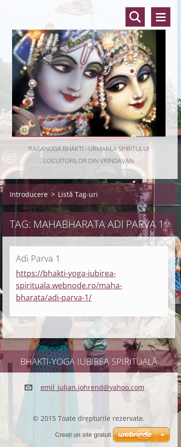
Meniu (160, 17)
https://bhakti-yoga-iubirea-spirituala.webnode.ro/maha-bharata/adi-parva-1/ (69, 285)
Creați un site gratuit (83, 434)
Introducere (29, 194)
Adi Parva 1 (38, 258)
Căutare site (135, 17)
